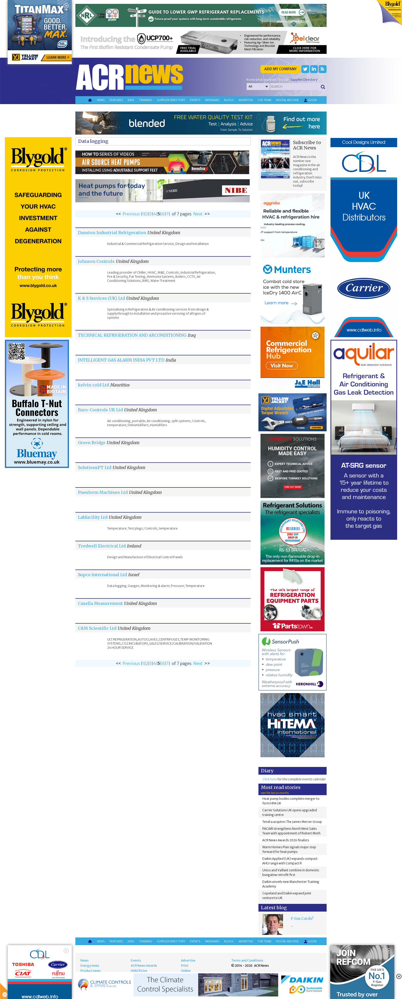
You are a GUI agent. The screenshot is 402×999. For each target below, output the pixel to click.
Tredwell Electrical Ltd (102, 545)
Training (145, 100)
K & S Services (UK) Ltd (101, 298)
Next (198, 213)
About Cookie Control (23, 955)
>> (207, 213)
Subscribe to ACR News (307, 145)
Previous (131, 213)
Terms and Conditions (247, 960)
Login (310, 100)
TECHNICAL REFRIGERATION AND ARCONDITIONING (132, 335)
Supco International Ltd (102, 574)
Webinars (212, 100)
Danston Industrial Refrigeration (112, 232)
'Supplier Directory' (303, 80)
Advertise (245, 100)
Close (64, 955)
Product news (91, 971)
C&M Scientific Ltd (97, 628)
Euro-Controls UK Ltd (100, 409)
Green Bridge (91, 442)
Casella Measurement (101, 603)
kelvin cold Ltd (93, 384)
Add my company (280, 69)
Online (185, 971)
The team (264, 100)
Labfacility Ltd (92, 517)
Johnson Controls (96, 261)
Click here (269, 779)
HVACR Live (139, 971)
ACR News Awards (144, 965)
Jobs (131, 100)
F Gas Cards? (302, 918)
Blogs (229, 100)
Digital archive (287, 100)
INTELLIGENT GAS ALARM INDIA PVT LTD (121, 360)
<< (118, 213)
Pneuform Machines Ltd (103, 492)
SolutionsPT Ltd (94, 467)
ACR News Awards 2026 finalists (285, 840)
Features (116, 100)
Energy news (90, 965)
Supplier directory (171, 100)
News (101, 100)
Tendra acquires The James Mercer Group (292, 822)
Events (195, 100)
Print (184, 965)
